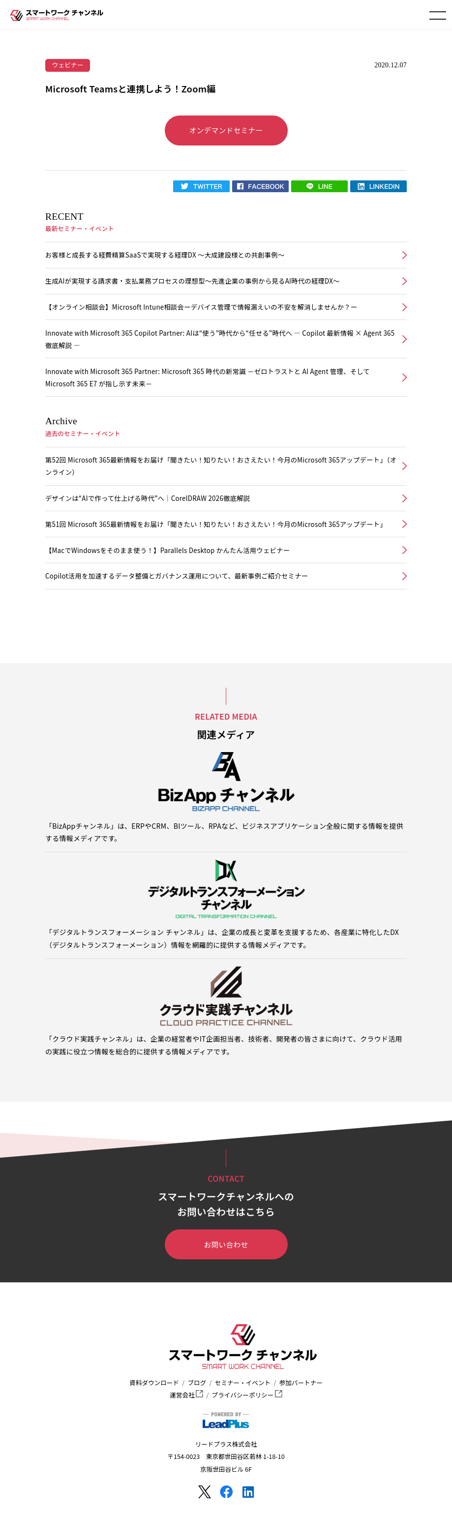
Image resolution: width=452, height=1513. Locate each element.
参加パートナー (301, 1382)
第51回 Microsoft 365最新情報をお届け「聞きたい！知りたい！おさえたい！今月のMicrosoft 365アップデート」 (216, 524)
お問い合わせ (226, 1244)
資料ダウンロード (154, 1382)
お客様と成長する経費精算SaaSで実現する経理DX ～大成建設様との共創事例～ (165, 255)
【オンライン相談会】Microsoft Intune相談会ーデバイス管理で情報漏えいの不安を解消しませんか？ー (201, 307)
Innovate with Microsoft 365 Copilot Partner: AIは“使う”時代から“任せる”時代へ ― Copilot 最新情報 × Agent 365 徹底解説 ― (219, 339)
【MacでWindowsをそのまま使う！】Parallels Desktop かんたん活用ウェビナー (167, 550)
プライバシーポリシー (247, 1394)
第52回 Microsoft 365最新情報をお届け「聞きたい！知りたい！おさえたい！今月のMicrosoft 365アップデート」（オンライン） (220, 466)
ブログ (196, 1382)
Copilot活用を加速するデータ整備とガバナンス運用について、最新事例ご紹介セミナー (176, 576)
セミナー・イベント (243, 1382)
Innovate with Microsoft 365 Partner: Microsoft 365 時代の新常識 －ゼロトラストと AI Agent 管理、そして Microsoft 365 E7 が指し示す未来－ (207, 377)
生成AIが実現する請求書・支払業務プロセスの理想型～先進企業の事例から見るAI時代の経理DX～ (192, 281)
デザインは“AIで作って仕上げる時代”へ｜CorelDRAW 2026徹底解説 (147, 498)
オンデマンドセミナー (226, 130)
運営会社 (186, 1394)
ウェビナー (68, 64)
